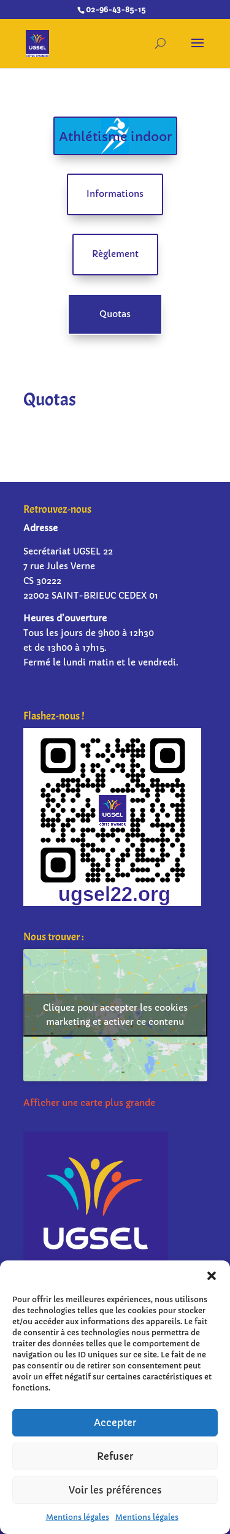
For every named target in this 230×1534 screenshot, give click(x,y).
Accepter (115, 1423)
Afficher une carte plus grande (89, 1102)
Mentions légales (77, 1517)
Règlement (115, 253)
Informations (115, 193)
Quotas (115, 314)
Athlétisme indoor (115, 137)
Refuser (115, 1456)
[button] (211, 1276)
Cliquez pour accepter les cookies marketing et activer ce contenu (115, 1014)
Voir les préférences (115, 1490)
